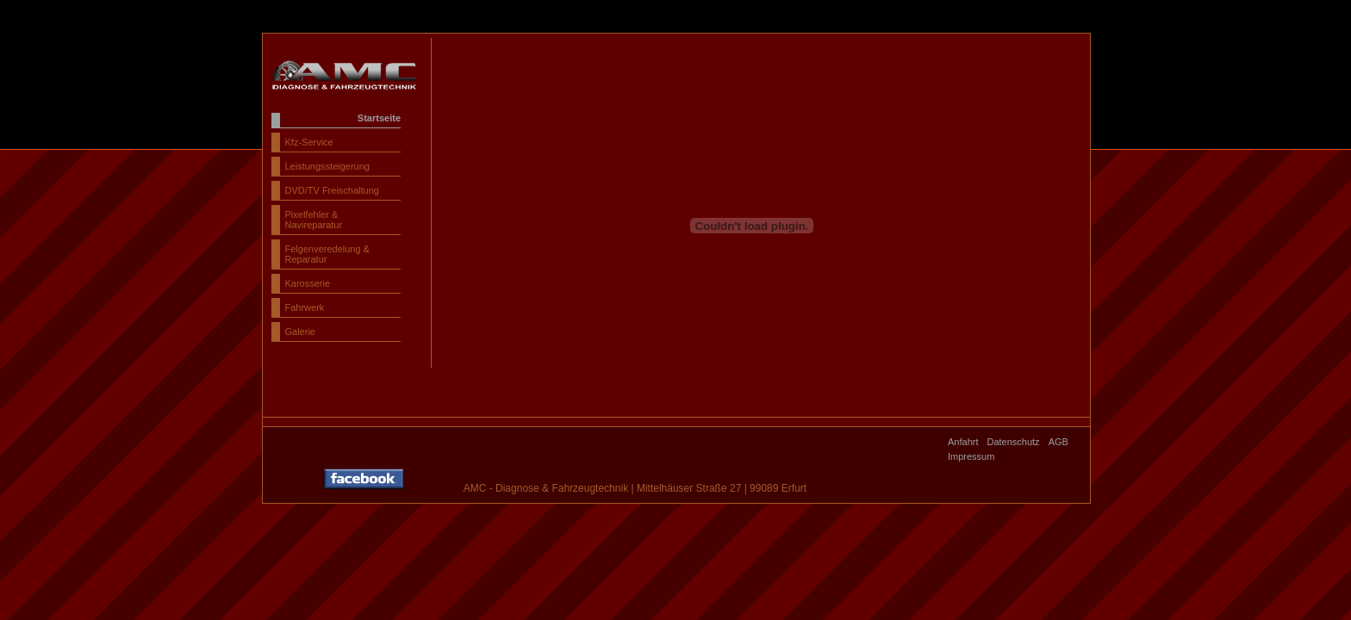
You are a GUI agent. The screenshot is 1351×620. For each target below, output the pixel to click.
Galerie (300, 331)
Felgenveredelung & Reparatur (327, 254)
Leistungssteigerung (327, 166)
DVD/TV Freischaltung (332, 190)
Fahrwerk (305, 307)
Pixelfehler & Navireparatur (314, 219)
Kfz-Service (309, 142)
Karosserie (308, 283)
